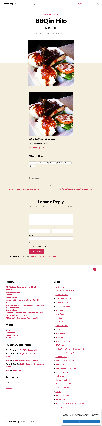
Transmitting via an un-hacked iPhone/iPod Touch (24, 313)
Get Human (60, 330)
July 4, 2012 (50, 33)
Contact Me (10, 295)
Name (31, 228)
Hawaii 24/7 (60, 337)
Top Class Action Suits (64, 395)
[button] (99, 410)
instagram (47, 14)
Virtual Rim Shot (61, 407)
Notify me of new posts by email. (39, 246)
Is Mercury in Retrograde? (65, 361)
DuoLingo (59, 318)
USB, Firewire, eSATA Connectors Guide (70, 403)
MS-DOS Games (62, 372)
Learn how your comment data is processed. (43, 256)
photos (55, 14)
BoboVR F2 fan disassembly (26, 350)
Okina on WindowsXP (63, 384)
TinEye (58, 392)
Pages (80, 4)
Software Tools (11, 310)
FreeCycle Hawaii (62, 326)
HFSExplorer (60, 345)
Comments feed (12, 335)
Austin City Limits (62, 295)
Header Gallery (11, 297)
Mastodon (9, 388)
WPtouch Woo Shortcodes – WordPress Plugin (23, 318)
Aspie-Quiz (60, 287)
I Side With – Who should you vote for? (70, 349)
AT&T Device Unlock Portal (65, 291)
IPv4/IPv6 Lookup (62, 357)
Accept (81, 421)
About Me (9, 289)
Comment (32, 213)
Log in (8, 330)
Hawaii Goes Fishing (63, 341)
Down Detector (61, 314)
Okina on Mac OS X (63, 380)
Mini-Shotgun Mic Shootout (66, 368)
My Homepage (61, 376)
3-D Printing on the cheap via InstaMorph (21, 287)
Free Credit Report (62, 322)
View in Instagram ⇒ (37, 148)
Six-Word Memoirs (62, 388)
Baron (41, 33)
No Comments (62, 33)
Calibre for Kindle (62, 302)
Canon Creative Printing (64, 306)
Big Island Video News (64, 299)
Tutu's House (60, 399)
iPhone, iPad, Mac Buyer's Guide (67, 353)
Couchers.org (61, 310)
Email (54, 228)
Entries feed (10, 333)
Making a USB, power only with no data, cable (23, 300)
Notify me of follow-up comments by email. (42, 243)
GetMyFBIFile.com (62, 333)
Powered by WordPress (28, 422)
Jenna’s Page (60, 364)
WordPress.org (11, 338)
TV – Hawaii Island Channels (16, 315)
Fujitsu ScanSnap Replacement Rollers (27, 360)
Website (31, 235)
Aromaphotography (13, 292)
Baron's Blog (8, 4)
